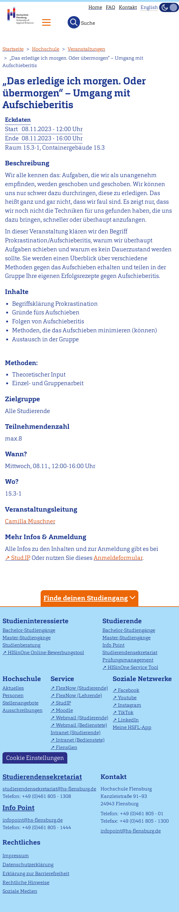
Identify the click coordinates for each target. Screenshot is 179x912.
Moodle (64, 710)
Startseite (13, 49)
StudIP (63, 703)
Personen (13, 695)
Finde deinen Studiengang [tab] (90, 598)
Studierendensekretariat (129, 652)
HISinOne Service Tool (133, 667)
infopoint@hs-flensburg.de (32, 820)
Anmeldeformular (118, 558)
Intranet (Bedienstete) (80, 740)
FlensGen (66, 747)
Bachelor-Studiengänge (28, 630)
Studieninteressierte (35, 620)
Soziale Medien (19, 891)
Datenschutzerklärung (27, 864)
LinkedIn (128, 720)
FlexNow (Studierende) (82, 688)
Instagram (129, 705)
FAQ (110, 7)
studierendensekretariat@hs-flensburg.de (49, 789)
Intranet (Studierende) (76, 732)
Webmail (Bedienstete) (81, 725)
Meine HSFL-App (132, 727)
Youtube (127, 697)
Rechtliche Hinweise (25, 882)
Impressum (15, 855)
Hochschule (45, 49)
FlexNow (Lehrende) (79, 695)
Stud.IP (20, 558)
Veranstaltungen (86, 49)
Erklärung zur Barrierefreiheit (35, 873)
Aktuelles (13, 688)
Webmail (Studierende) (82, 717)
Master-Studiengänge (26, 637)
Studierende (122, 620)
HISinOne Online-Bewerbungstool (46, 652)
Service (62, 678)
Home (95, 7)
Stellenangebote (20, 703)
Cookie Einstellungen (35, 758)
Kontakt (128, 7)
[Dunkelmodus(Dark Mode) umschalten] (169, 7)
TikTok (125, 712)
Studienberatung (21, 645)
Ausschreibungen (22, 710)
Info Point (113, 645)
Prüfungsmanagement (127, 660)
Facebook (128, 690)
